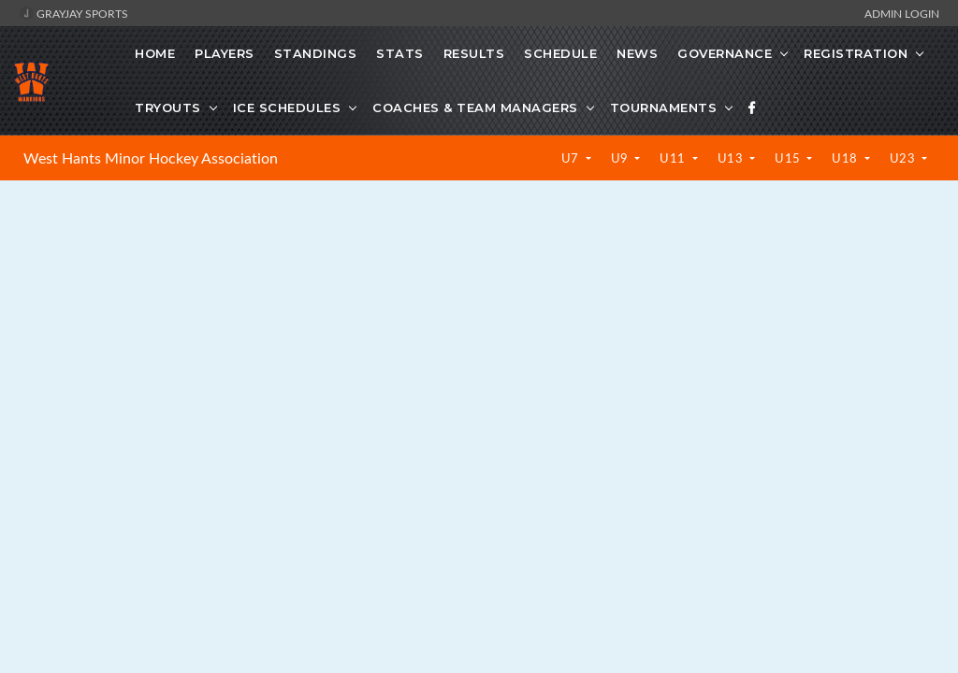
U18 (846, 158)
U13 (732, 158)
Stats (400, 53)
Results (474, 53)
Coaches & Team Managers (475, 107)
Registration (855, 53)
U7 (572, 158)
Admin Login (901, 13)
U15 (789, 158)
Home (155, 53)
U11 (674, 158)
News (637, 53)
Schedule (560, 53)
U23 (904, 158)
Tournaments (664, 107)
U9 (621, 158)
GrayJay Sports (73, 13)
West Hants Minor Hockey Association (150, 158)
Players (224, 53)
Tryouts (168, 107)
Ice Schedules (287, 107)
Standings (315, 53)
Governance (724, 53)
